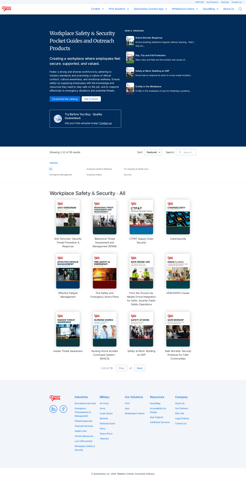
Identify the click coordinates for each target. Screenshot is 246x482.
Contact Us (237, 2)
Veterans (104, 438)
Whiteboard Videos (183, 8)
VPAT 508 (199, 2)
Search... (186, 152)
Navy (102, 428)
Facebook (63, 409)
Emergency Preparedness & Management (83, 412)
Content (96, 8)
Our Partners (213, 2)
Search (242, 9)
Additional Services (159, 422)
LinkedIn (53, 409)
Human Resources (84, 436)
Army (102, 408)
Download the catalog (65, 98)
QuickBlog (209, 8)
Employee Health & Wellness (99, 169)
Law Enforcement (83, 441)
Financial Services (84, 426)
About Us (228, 8)
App (127, 408)
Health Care (81, 431)
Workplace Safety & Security (85, 448)
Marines (104, 418)
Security (127, 174)
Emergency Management (61, 174)
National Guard (107, 423)
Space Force (106, 433)
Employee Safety (94, 174)
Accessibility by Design (158, 410)
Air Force (104, 403)
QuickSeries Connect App (149, 8)
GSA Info (225, 2)
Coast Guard (106, 413)
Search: (170, 152)
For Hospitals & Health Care (136, 169)
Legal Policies (182, 418)
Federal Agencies (83, 421)
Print (127, 403)
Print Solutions (117, 8)
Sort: (140, 152)
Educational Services (85, 403)
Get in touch (91, 98)
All (51, 169)
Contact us (105, 123)
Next (139, 368)
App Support (156, 417)
